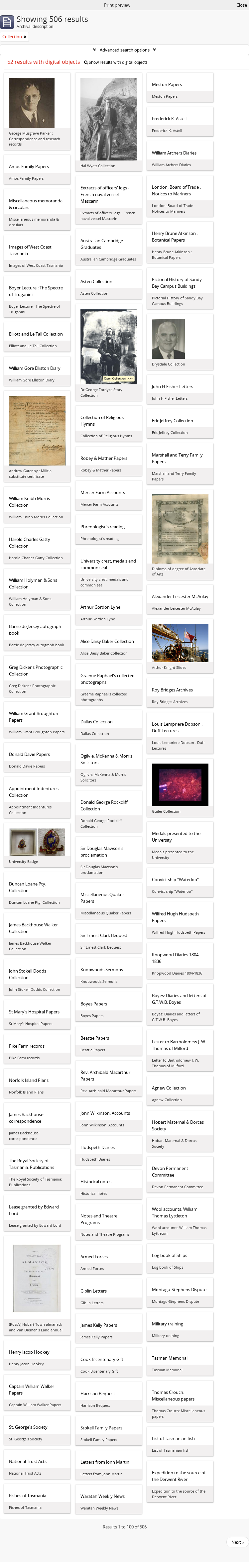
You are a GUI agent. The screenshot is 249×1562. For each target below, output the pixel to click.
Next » (237, 1542)
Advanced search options (125, 50)
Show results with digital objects (116, 62)
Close (241, 5)
